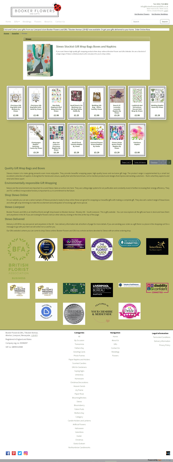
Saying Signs (79, 371)
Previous (154, 162)
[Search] (145, 21)
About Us (115, 340)
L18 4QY (166, 11)
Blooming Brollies (79, 397)
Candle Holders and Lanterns (79, 420)
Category (79, 417)
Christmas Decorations (79, 382)
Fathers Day (79, 348)
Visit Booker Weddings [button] (160, 14)
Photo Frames (79, 355)
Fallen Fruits (79, 409)
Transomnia (79, 344)
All (79, 336)
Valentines (79, 432)
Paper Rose (79, 394)
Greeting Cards (79, 352)
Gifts (115, 344)
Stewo (79, 401)
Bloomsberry (79, 405)
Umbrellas (79, 374)
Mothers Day (79, 413)
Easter (79, 436)
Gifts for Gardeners (79, 367)
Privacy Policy (164, 345)
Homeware (79, 378)
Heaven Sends (79, 386)
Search (165, 21)
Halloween (79, 428)
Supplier (15, 33)
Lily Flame (79, 390)
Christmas (79, 439)
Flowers (115, 355)
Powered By (159, 460)
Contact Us (115, 348)
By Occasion (79, 340)
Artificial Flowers (79, 424)
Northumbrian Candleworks (79, 447)
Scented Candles (79, 363)
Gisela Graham (79, 443)
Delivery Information (162, 341)
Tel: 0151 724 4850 (160, 4)
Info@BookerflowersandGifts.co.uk (154, 6)
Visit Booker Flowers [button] (142, 14)
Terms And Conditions (161, 337)
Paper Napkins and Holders (79, 359)
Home (6, 33)
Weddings (115, 352)
